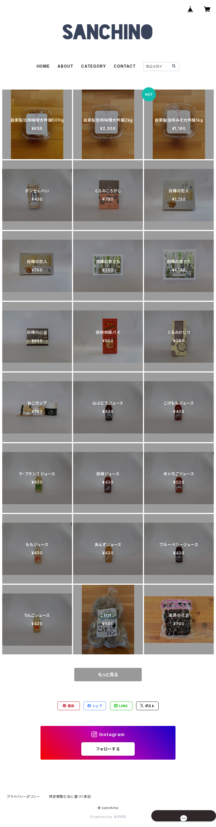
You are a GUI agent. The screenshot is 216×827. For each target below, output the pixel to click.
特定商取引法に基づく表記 (70, 796)
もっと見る (108, 674)
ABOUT (65, 66)
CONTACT (125, 66)
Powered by (108, 817)
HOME (43, 66)
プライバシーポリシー (23, 796)
